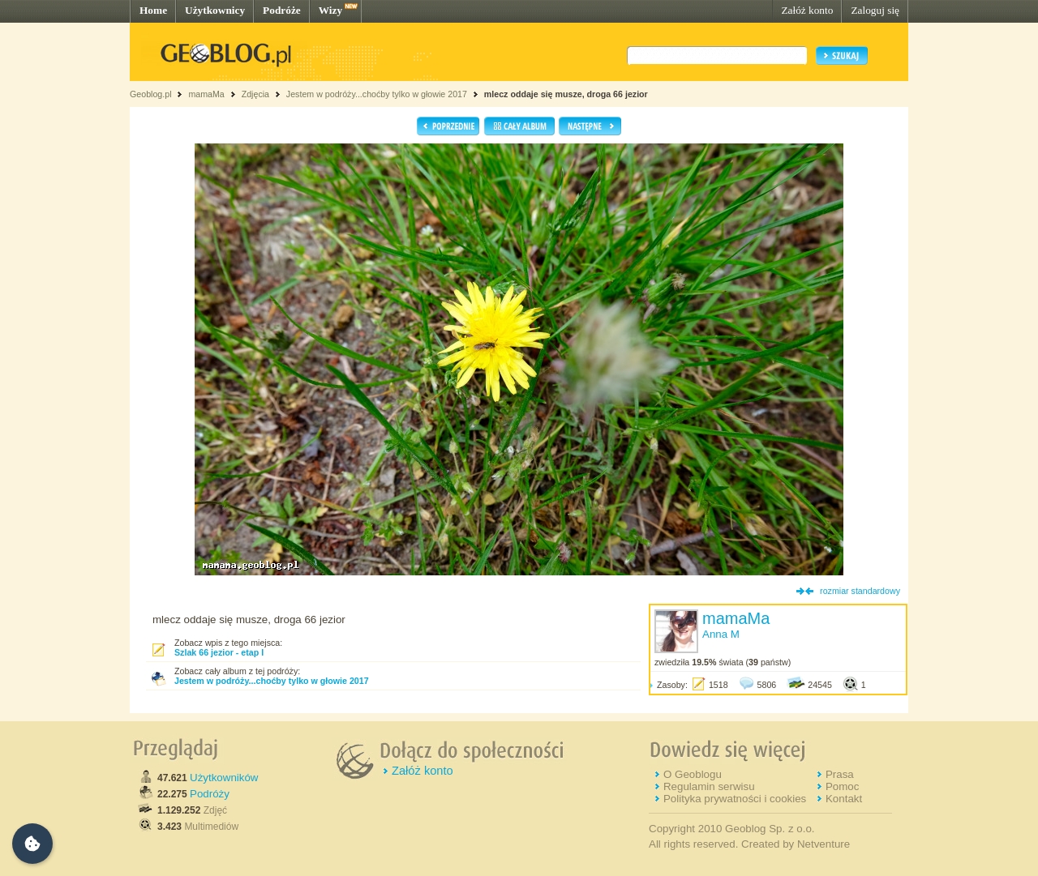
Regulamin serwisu (709, 786)
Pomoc (842, 786)
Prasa (840, 774)
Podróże (282, 10)
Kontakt (844, 799)
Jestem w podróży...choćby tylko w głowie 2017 (376, 94)
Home (153, 10)
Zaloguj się (875, 10)
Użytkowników (224, 777)
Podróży (209, 794)
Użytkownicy (215, 10)
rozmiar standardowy (860, 591)
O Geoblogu (692, 774)
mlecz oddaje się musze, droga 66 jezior (566, 94)
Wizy (330, 10)
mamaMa (206, 94)
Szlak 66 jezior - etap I (219, 652)
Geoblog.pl (151, 94)
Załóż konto (807, 10)
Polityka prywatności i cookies (734, 799)
